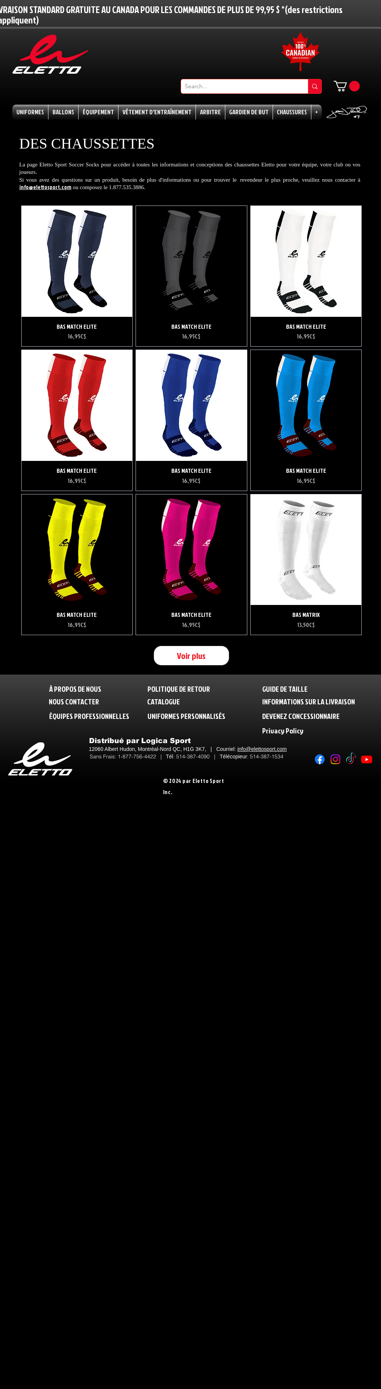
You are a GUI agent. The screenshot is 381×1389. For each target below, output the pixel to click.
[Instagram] (335, 759)
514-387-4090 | (198, 756)
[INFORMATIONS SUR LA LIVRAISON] (309, 701)
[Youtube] (366, 759)
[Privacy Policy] (298, 730)
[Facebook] (319, 759)
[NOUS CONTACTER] (74, 701)
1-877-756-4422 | (142, 756)
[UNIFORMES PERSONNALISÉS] (186, 715)
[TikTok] (351, 759)
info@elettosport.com (45, 187)
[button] (347, 86)
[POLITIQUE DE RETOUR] (181, 688)
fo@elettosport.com (264, 749)
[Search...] (239, 86)
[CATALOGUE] (164, 701)
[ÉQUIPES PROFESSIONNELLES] (89, 715)
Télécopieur (233, 756)
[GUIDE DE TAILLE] (288, 688)
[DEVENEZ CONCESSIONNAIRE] (301, 715)
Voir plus (191, 655)
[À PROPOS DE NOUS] (75, 688)
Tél (169, 756)
